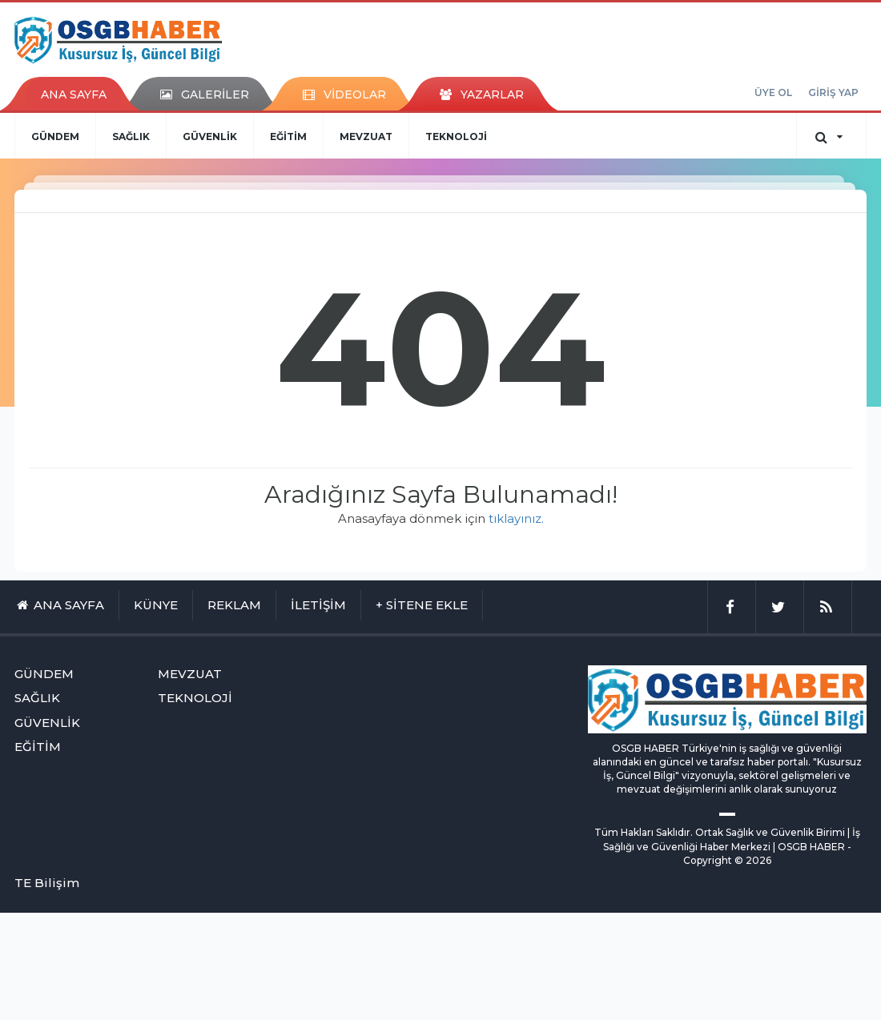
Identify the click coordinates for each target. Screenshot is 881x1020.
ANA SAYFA (74, 94)
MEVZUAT (366, 137)
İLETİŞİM (318, 604)
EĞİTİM (288, 137)
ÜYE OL (773, 92)
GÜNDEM (55, 137)
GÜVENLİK (210, 137)
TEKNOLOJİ (456, 137)
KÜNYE (156, 604)
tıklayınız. (516, 518)
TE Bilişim (46, 882)
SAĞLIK (131, 137)
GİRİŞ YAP (833, 92)
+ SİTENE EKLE (422, 604)
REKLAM (234, 604)
